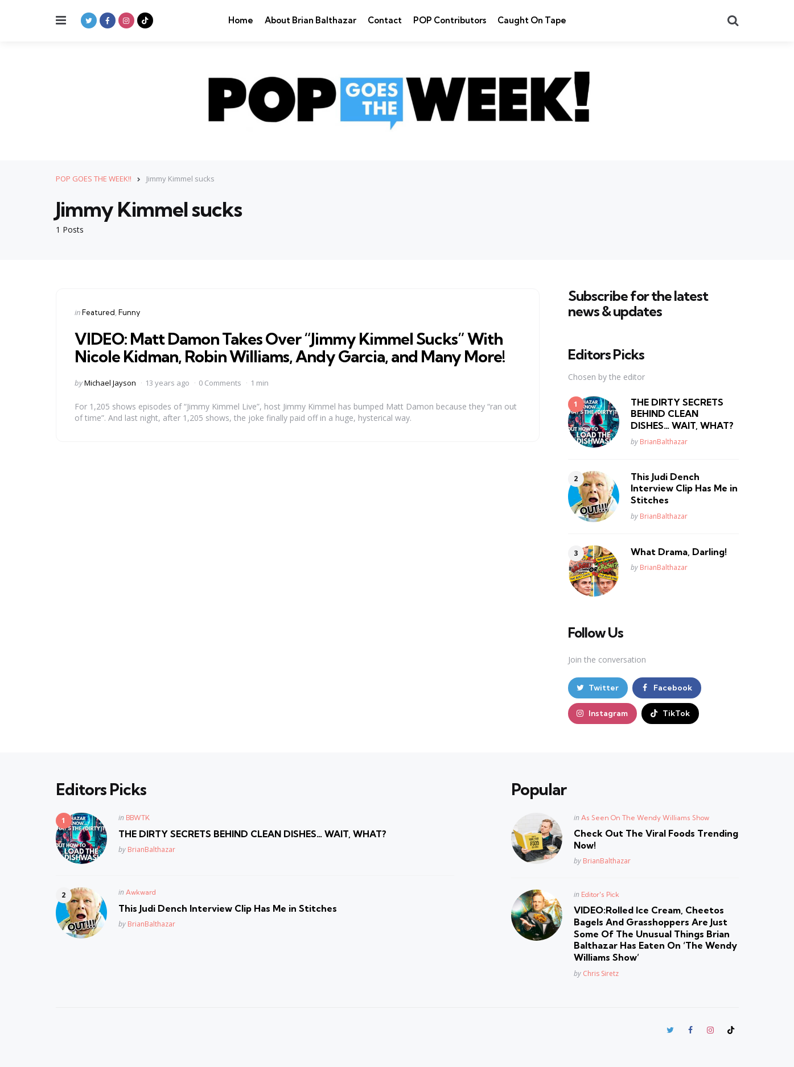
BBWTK (138, 817)
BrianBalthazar (664, 441)
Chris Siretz (601, 973)
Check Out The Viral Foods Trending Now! (656, 839)
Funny (129, 312)
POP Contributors (449, 20)
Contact (385, 20)
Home (240, 20)
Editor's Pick (600, 894)
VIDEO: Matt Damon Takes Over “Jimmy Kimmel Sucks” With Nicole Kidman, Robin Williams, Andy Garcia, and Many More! (290, 347)
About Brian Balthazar (310, 20)
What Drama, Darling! (679, 551)
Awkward (141, 892)
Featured (98, 312)
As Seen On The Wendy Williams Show (645, 817)
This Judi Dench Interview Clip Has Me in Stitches (684, 488)
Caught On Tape (531, 20)
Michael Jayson (110, 383)
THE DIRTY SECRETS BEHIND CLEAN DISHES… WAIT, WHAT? (682, 414)
